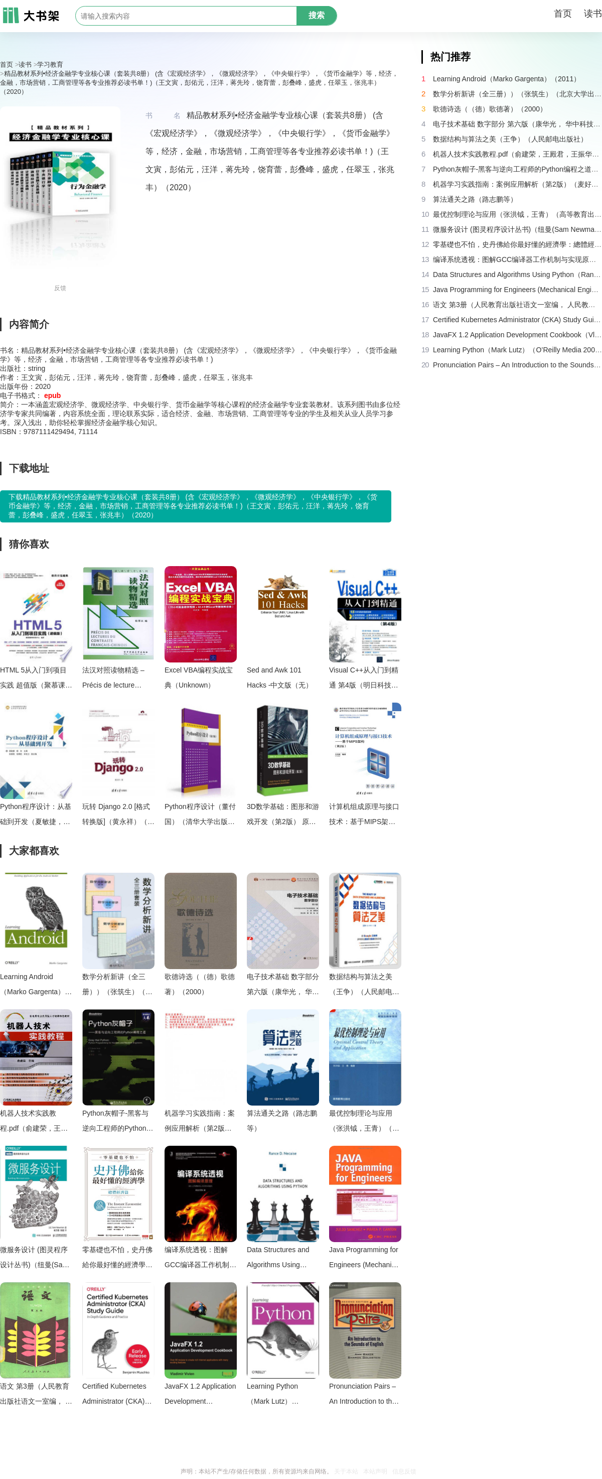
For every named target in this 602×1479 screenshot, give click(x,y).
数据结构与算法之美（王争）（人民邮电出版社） (364, 986)
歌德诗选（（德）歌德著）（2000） (200, 984)
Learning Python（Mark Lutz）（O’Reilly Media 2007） (273, 1395)
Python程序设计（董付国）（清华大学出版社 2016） (200, 815)
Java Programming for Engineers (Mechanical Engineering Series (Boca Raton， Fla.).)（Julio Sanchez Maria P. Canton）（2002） (364, 1259)
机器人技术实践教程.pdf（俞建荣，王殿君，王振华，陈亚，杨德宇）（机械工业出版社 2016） (35, 1122)
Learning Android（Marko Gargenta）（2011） (32, 986)
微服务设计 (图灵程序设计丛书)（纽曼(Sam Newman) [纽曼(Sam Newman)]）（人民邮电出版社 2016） (34, 1259)
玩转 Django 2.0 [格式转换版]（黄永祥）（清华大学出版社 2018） (118, 815)
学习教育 (50, 64)
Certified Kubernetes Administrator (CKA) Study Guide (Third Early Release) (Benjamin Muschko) (114, 1395)
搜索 (317, 15)
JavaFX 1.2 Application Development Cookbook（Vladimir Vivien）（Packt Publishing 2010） (200, 1395)
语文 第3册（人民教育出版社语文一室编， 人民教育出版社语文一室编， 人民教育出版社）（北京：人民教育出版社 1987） (36, 1395)
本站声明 (375, 1471)
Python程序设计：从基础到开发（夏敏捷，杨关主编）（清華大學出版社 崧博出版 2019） (35, 815)
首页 (563, 14)
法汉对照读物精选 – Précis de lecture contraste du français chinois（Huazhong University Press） (114, 679)
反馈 (60, 288)
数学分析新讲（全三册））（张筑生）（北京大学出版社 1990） (117, 986)
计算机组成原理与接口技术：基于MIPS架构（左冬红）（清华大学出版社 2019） (364, 815)
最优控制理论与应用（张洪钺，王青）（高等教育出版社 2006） (364, 1122)
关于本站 (346, 1471)
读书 (593, 14)
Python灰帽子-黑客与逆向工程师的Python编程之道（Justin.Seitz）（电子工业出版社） (118, 1122)
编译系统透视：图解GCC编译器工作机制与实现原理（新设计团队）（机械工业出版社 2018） (200, 1259)
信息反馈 (404, 1471)
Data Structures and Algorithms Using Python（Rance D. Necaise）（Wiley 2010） (278, 1259)
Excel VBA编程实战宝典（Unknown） (199, 677)
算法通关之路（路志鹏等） (282, 1120)
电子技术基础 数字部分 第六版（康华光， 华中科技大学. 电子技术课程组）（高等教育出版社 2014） (283, 986)
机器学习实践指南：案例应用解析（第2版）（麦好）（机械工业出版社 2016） (200, 1122)
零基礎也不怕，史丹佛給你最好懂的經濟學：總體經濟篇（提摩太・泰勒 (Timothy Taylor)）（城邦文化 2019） (117, 1259)
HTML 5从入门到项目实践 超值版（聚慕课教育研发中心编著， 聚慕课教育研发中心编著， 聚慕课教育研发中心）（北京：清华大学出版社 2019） (36, 679)
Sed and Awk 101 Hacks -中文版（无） (280, 677)
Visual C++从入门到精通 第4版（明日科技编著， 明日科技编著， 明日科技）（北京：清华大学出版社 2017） (364, 679)
